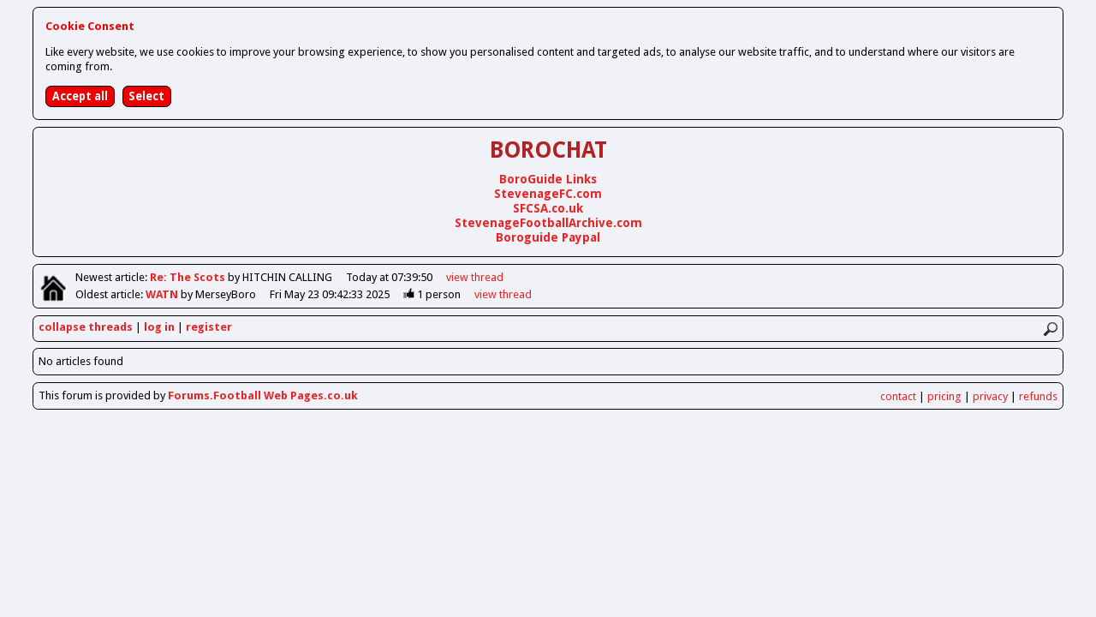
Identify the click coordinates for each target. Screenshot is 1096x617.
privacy (990, 396)
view (474, 277)
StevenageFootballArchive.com (548, 223)
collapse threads (86, 326)
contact (898, 396)
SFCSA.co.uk (548, 208)
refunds (1038, 396)
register (209, 326)
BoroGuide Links (548, 179)
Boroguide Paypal (548, 237)
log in (159, 326)
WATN (163, 294)
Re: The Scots (189, 277)
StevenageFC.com (548, 194)
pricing (944, 396)
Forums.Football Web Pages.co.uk (263, 395)
